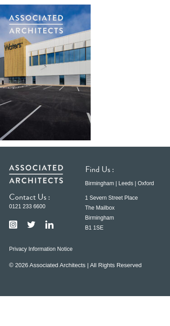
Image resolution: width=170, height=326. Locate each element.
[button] (147, 24)
